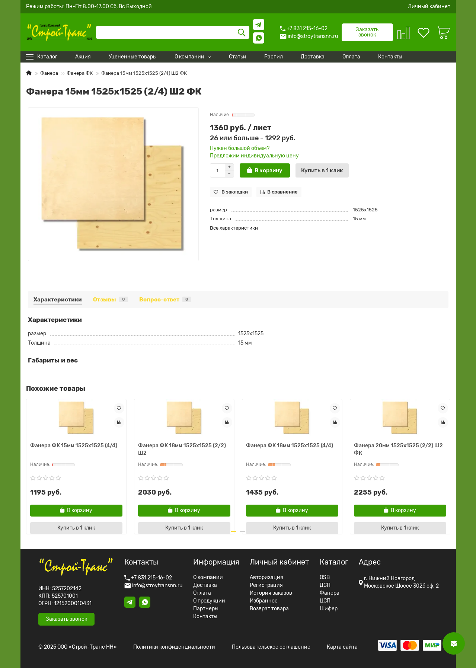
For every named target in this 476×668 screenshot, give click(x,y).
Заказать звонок (367, 32)
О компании (208, 577)
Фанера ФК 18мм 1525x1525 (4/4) (289, 445)
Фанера (49, 73)
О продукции (209, 601)
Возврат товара (269, 608)
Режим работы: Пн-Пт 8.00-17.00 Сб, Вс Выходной (89, 6)
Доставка (205, 585)
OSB (325, 577)
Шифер (329, 608)
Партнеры (205, 608)
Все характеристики (234, 228)
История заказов (271, 593)
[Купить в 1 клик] (322, 170)
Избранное (264, 601)
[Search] (172, 32)
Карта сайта (342, 647)
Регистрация (266, 585)
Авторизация (266, 577)
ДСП (325, 585)
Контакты (205, 616)
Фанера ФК (80, 73)
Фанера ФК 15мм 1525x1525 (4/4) (73, 445)
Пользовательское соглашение (271, 647)
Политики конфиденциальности (174, 647)
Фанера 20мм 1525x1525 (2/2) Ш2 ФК (398, 449)
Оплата (202, 593)
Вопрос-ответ (165, 299)
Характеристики (57, 299)
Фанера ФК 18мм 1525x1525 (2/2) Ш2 (182, 449)
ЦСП (325, 601)
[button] (232, 531)
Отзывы (110, 299)
